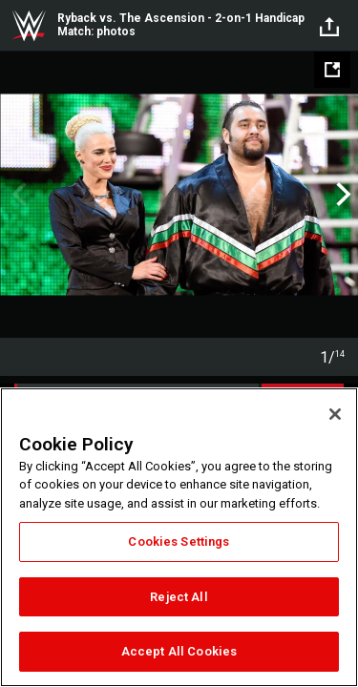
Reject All (178, 597)
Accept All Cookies (179, 651)
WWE (28, 26)
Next (341, 194)
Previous (16, 194)
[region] (179, 537)
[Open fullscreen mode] (332, 70)
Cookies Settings (178, 541)
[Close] (335, 414)
